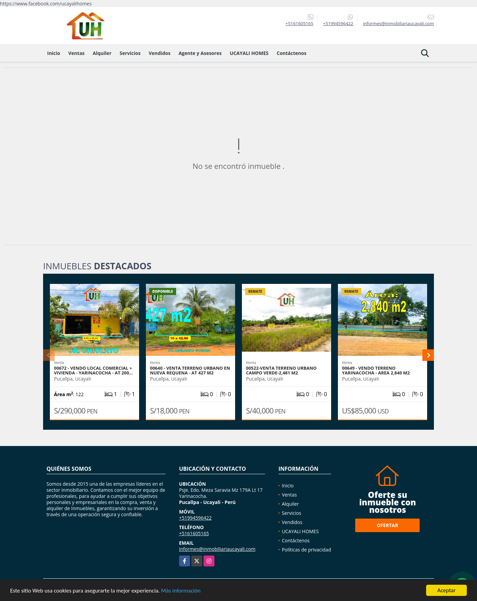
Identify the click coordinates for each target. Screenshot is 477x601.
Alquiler (102, 53)
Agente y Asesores (200, 53)
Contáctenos (291, 53)
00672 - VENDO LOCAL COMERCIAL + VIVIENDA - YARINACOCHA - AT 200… (93, 370)
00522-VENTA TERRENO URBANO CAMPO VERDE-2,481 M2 (281, 370)
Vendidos (159, 53)
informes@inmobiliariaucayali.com (217, 549)
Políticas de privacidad (306, 549)
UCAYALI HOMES (249, 53)
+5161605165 (299, 23)
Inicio (53, 53)
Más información (181, 591)
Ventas (76, 53)
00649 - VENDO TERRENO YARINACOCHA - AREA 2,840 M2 (376, 370)
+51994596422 (338, 23)
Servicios (130, 53)
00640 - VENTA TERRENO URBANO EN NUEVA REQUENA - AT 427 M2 (190, 370)
